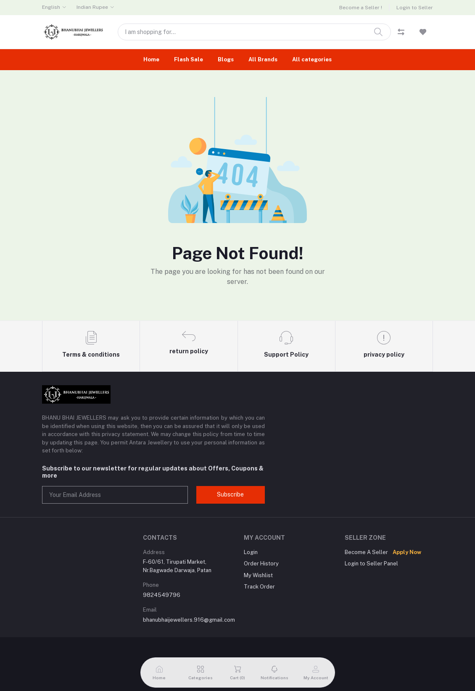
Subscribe (230, 494)
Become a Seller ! (360, 8)
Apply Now (407, 552)
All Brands (262, 59)
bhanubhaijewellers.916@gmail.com (189, 620)
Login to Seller (414, 8)
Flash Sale (188, 59)
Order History (261, 563)
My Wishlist (258, 575)
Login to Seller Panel (371, 563)
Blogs (226, 59)
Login (251, 552)
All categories (312, 59)
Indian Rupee (92, 7)
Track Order (259, 586)
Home (151, 59)
